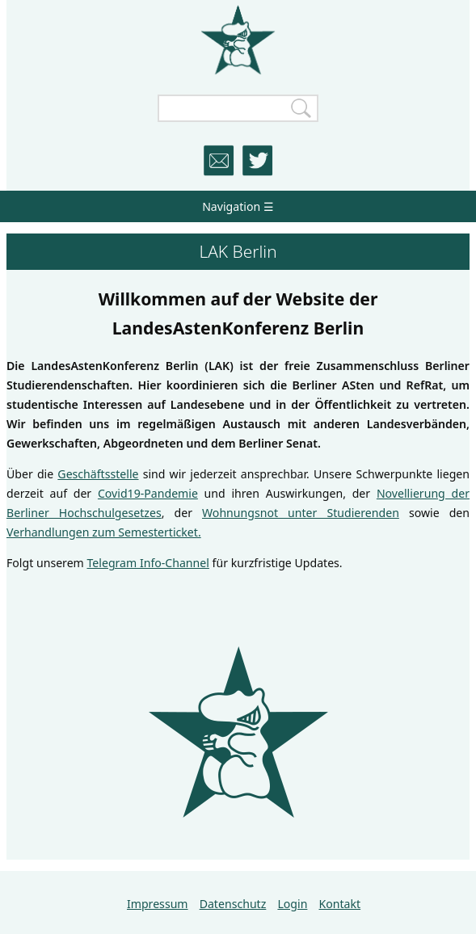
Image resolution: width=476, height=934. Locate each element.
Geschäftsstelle (97, 474)
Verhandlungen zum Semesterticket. (103, 532)
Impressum (157, 903)
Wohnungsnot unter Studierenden (300, 512)
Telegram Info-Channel (147, 562)
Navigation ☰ (238, 206)
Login (292, 903)
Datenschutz (233, 903)
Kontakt (340, 903)
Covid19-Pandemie (148, 493)
